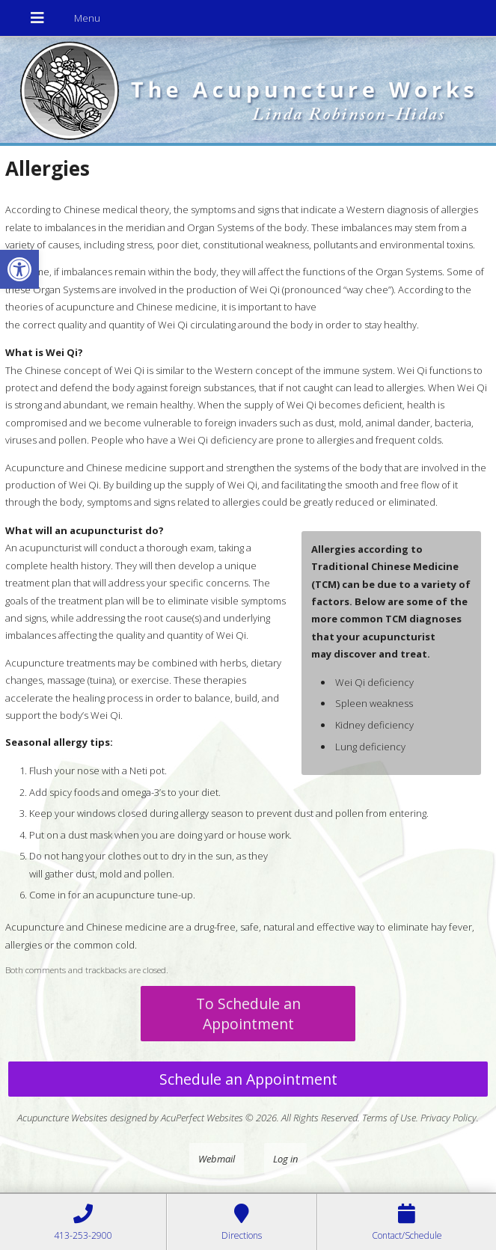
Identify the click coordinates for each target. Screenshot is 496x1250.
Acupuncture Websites (62, 1117)
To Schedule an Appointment (248, 1013)
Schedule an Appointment (248, 1079)
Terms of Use (389, 1117)
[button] (19, 269)
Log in (285, 1158)
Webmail (216, 1158)
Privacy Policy (448, 1117)
